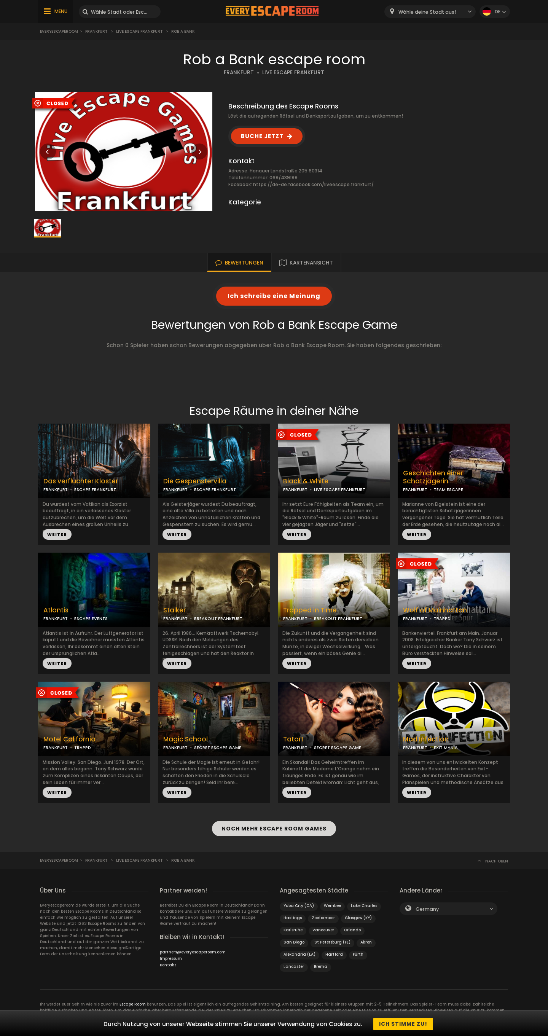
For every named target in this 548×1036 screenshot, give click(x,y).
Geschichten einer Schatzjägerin (433, 477)
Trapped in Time (310, 610)
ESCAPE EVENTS (91, 618)
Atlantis (55, 610)
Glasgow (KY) (358, 917)
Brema (320, 965)
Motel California (69, 739)
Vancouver (323, 929)
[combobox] (430, 11)
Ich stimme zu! (403, 1024)
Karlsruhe (293, 929)
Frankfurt (96, 31)
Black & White (305, 481)
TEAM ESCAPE (448, 489)
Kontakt (168, 964)
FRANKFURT (239, 72)
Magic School (185, 739)
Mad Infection (426, 739)
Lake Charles (364, 904)
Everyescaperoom (59, 31)
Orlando (352, 929)
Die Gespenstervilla (194, 481)
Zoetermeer (323, 917)
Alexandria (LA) (299, 953)
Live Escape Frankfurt (139, 31)
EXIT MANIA (446, 747)
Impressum (171, 957)
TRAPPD (442, 618)
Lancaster (294, 965)
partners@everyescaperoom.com (193, 951)
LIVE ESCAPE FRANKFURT (293, 72)
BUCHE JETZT (262, 136)
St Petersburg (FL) (332, 941)
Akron (366, 941)
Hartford (334, 953)
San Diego (294, 941)
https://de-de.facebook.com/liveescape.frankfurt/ (313, 184)
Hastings (293, 917)
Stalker (174, 610)
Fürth (358, 953)
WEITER (57, 534)
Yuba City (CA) (299, 904)
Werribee (332, 904)
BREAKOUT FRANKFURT (218, 618)
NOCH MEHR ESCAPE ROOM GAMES (274, 828)
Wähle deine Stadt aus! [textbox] (427, 12)
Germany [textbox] (427, 908)
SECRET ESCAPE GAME (217, 747)
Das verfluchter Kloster (80, 481)
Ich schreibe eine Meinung (274, 296)
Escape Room (132, 1003)
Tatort (293, 739)
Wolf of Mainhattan (435, 610)
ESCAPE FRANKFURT (95, 489)
